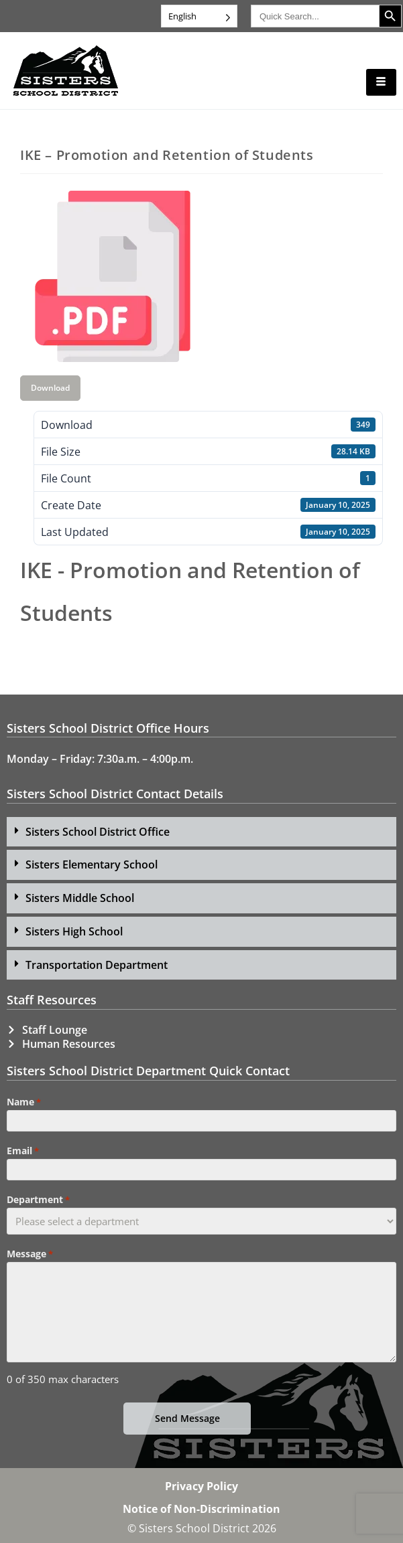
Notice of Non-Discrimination (201, 1509)
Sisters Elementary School (91, 864)
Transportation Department (96, 965)
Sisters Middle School (79, 898)
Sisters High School (74, 931)
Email (23, 1151)
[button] (201, 832)
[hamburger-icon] (381, 82)
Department (38, 1200)
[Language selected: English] (199, 16)
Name (24, 1102)
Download (50, 387)
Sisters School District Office (97, 831)
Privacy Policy (201, 1486)
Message (30, 1254)
